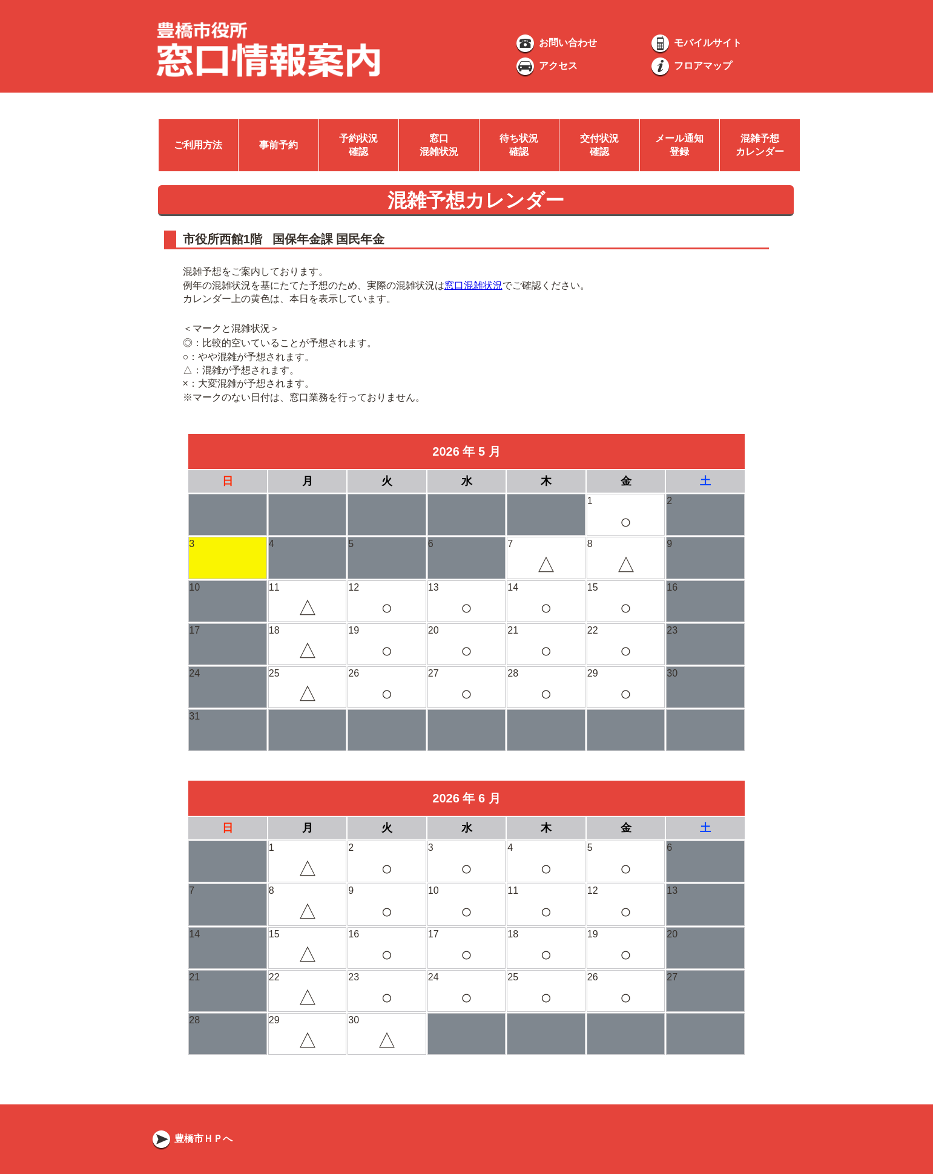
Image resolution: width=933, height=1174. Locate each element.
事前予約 (278, 145)
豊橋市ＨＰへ (191, 1138)
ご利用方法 (198, 145)
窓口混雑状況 (473, 285)
